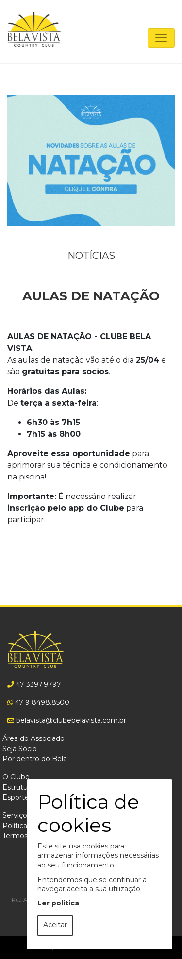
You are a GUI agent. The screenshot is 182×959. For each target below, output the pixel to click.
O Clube (16, 777)
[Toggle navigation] (161, 38)
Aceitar (55, 925)
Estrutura (17, 787)
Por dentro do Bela (34, 759)
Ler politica (58, 903)
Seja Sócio (19, 748)
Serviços (16, 815)
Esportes (17, 797)
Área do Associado (33, 738)
